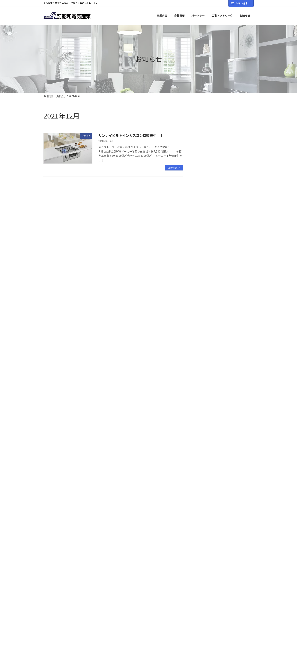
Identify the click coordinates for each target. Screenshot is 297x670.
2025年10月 (206, 268)
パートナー (108, 577)
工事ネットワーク (142, 577)
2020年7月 (205, 443)
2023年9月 (205, 373)
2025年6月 (205, 277)
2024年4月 (205, 338)
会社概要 (58, 577)
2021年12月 (206, 416)
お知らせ (204, 526)
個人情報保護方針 (180, 577)
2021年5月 (205, 425)
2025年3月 (205, 295)
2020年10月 (206, 434)
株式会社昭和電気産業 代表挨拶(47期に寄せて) (233, 142)
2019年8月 (205, 460)
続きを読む (174, 167)
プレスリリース (208, 518)
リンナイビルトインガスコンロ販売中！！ (130, 135)
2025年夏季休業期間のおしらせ (233, 225)
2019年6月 (205, 469)
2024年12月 (206, 321)
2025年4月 (205, 286)
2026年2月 (205, 260)
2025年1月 (205, 312)
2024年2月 (205, 347)
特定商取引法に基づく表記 (225, 577)
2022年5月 (205, 408)
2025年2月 (205, 303)
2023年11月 (206, 364)
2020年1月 (205, 451)
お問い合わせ (241, 3)
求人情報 (204, 509)
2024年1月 (205, 356)
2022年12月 (206, 399)
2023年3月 (205, 390)
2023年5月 (205, 382)
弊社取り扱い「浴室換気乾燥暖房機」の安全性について (233, 206)
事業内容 (82, 577)
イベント (204, 535)
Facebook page (221, 606)
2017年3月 (205, 477)
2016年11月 (206, 486)
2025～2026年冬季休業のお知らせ (233, 163)
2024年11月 (206, 330)
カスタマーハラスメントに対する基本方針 (233, 184)
